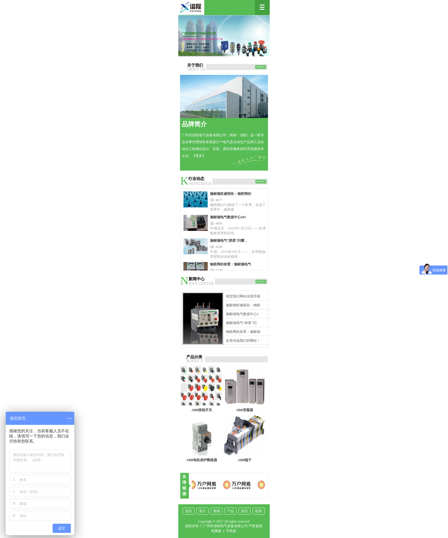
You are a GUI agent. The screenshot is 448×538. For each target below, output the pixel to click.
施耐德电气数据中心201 (228, 217)
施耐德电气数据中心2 (242, 314)
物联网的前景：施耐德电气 (230, 264)
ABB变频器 (244, 410)
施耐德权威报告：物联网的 (230, 194)
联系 (258, 511)
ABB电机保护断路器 (201, 460)
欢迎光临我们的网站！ (243, 341)
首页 (188, 511)
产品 (230, 511)
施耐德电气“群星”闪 (241, 323)
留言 (244, 511)
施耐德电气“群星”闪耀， (229, 241)
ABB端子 (245, 460)
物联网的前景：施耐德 (243, 332)
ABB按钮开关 (201, 410)
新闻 (216, 511)
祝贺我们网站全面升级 (243, 296)
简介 (202, 511)
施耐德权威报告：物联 (243, 305)
